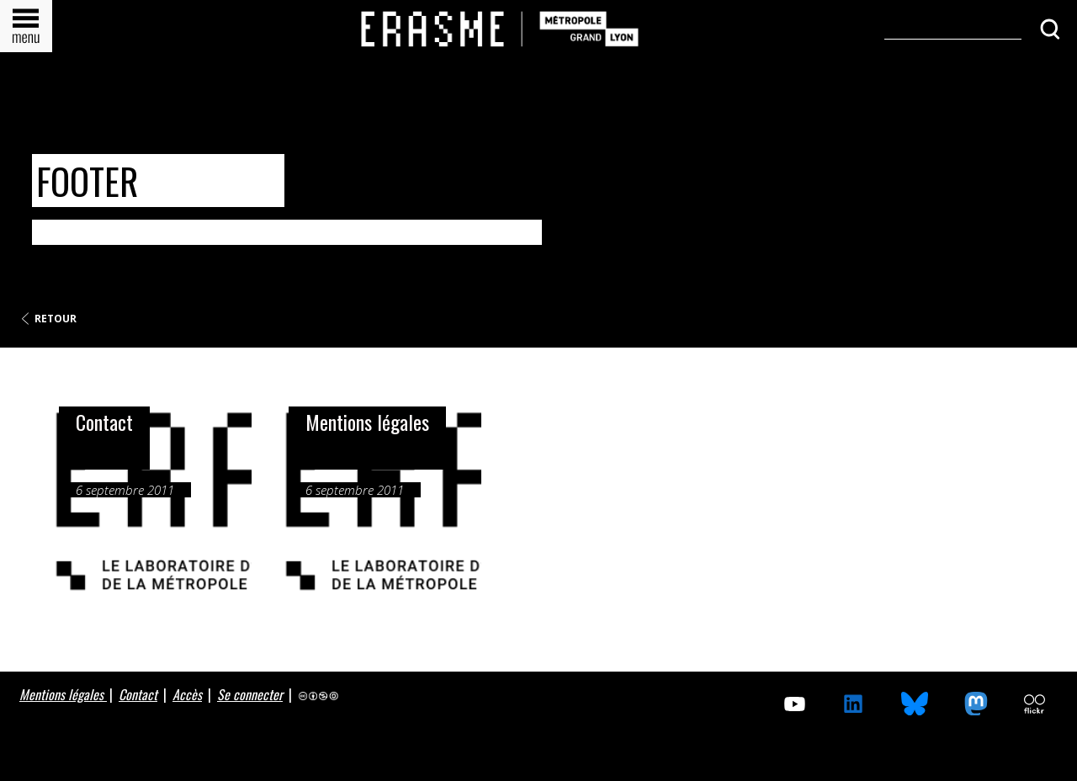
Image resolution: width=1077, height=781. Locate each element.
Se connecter (250, 694)
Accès (187, 694)
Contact (138, 694)
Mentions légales (63, 694)
